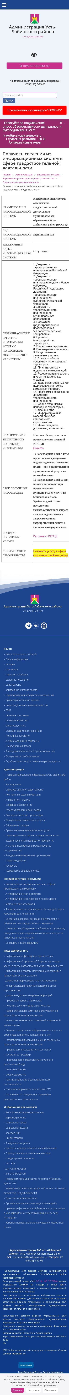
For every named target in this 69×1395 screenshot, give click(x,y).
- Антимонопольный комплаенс (22, 741)
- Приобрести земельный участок (22, 1000)
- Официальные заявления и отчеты (24, 820)
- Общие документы (15, 1074)
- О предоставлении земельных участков (27, 1153)
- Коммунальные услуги (17, 1143)
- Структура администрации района (23, 789)
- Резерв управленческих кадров (22, 810)
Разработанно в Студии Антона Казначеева (40, 1372)
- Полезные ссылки (15, 1069)
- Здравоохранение (15, 1117)
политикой (33, 1385)
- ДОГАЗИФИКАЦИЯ (15, 1168)
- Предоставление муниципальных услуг (27, 830)
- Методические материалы (19, 904)
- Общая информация (16, 659)
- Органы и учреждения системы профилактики (30, 1148)
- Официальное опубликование (21, 756)
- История (9, 664)
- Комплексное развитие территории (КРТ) (27, 1089)
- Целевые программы (16, 715)
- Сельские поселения (16, 679)
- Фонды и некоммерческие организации (27, 855)
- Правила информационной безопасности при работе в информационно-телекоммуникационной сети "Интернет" (34, 1213)
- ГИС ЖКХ (9, 1163)
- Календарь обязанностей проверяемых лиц (29, 751)
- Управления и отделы (17, 799)
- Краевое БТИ (12, 1132)
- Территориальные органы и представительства (31, 835)
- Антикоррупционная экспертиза (22, 893)
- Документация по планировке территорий (28, 995)
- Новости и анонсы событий (20, 654)
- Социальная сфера (15, 1122)
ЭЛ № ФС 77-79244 (47, 1281)
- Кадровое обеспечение (18, 804)
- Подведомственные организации (23, 815)
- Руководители (12, 784)
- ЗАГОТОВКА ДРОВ (15, 1173)
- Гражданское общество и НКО (22, 870)
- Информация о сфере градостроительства (28, 956)
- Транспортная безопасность (20, 1198)
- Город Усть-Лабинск (16, 674)
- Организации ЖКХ (15, 725)
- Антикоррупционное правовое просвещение (30, 898)
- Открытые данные (15, 860)
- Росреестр (10, 865)
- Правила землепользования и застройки (27, 1049)
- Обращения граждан (16, 825)
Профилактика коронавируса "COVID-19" (34, 110)
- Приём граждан (13, 1137)
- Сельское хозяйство (16, 720)
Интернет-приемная (35, 66)
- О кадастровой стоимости (19, 1158)
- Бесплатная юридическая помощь (24, 1112)
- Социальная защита (16, 1127)
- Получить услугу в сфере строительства (27, 1005)
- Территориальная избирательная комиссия (29, 695)
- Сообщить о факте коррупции (21, 942)
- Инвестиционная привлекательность (26, 705)
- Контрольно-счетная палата (20, 689)
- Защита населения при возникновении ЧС (29, 840)
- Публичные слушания (17, 735)
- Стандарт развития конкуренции (23, 730)
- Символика (11, 669)
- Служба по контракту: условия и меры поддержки (32, 761)
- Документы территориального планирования (30, 980)
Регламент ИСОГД (45, 536)
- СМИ (7, 710)
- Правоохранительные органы (21, 700)
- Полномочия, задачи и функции (22, 794)
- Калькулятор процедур (17, 1054)
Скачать (38, 448)
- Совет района (12, 684)
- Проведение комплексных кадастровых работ (30, 1203)
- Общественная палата (17, 746)
